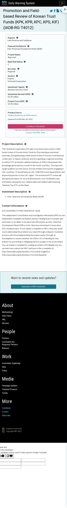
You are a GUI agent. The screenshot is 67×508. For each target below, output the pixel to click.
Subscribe (6, 415)
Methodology (7, 312)
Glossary (5, 323)
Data (4, 367)
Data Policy (6, 316)
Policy (4, 370)
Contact (5, 411)
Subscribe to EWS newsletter (33, 287)
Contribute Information (35, 126)
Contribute (6, 408)
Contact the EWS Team (35, 132)
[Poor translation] (9, 456)
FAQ (3, 319)
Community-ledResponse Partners (10, 343)
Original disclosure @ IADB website (22, 115)
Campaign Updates (9, 385)
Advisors (5, 348)
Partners (5, 338)
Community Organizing (11, 363)
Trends (5, 393)
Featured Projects (9, 389)
